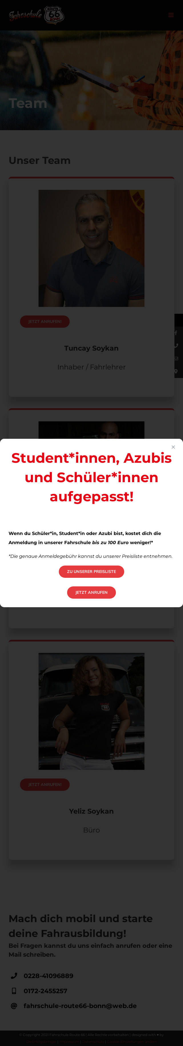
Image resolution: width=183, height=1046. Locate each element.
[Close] (173, 447)
